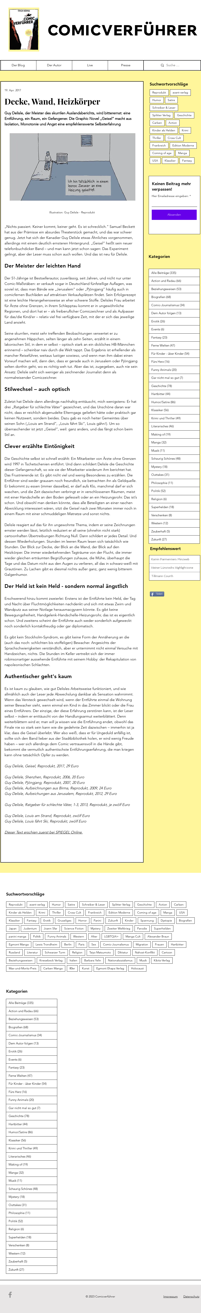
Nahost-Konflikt (145, 952)
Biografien (185, 920)
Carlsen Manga (53, 968)
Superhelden (162, 928)
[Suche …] (179, 65)
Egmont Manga (19, 944)
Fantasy (187, 160)
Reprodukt (159, 92)
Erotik (47, 920)
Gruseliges (64, 920)
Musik (143, 960)
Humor (156, 100)
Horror (82, 920)
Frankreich (159, 145)
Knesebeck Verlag (51, 960)
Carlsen (157, 123)
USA (155, 160)
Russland (14, 952)
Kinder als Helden (163, 130)
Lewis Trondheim (46, 944)
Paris (81, 944)
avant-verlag (180, 92)
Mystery (95, 928)
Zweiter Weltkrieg (118, 928)
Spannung (147, 920)
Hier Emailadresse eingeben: (170, 196)
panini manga (17, 936)
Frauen (159, 944)
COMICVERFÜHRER (123, 30)
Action (172, 123)
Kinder (129, 920)
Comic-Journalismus (116, 944)
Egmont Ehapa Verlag (110, 968)
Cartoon (167, 952)
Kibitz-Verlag (162, 960)
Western (78, 936)
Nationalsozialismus (120, 960)
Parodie (142, 928)
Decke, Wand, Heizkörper (52, 101)
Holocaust (137, 968)
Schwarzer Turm (55, 952)
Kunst (85, 968)
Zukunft (113, 920)
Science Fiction (74, 928)
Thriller (156, 138)
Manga (182, 153)
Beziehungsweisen (21, 960)
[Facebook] (10, 1295)
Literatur (32, 952)
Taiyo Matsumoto (100, 952)
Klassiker (170, 160)
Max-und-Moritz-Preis (22, 968)
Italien (73, 960)
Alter (94, 936)
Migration (142, 944)
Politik (37, 936)
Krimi (185, 130)
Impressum (170, 1296)
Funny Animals (57, 936)
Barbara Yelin (92, 960)
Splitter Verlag (161, 115)
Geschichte (184, 115)
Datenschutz (191, 1296)
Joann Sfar (50, 928)
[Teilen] (157, 594)
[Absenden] (174, 215)
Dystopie (166, 920)
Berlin (68, 944)
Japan (13, 928)
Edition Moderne (183, 145)
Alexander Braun (158, 936)
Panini (97, 920)
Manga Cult (133, 936)
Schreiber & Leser (163, 107)
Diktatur (123, 952)
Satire (171, 100)
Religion (77, 952)
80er (72, 968)
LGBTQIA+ (111, 936)
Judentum (30, 928)
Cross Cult (174, 138)
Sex (93, 944)
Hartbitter (177, 944)
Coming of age (162, 153)
